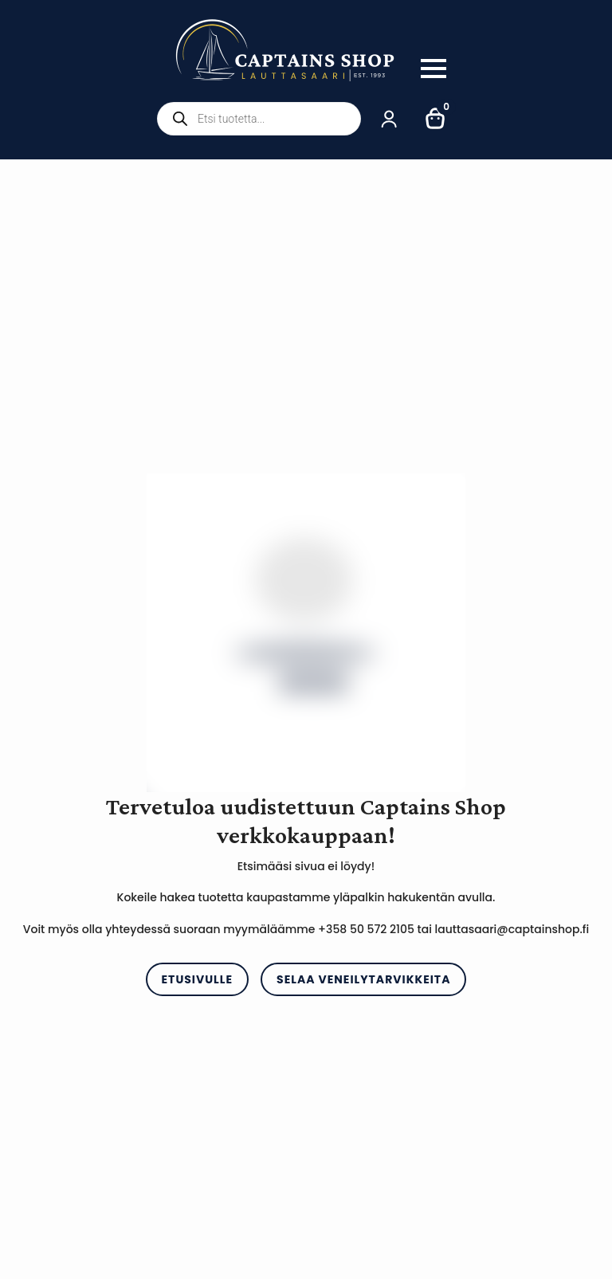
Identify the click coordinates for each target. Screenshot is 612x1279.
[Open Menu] (433, 68)
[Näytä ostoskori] (435, 118)
